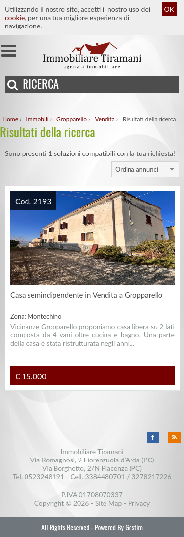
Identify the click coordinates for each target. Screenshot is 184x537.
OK (169, 9)
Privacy (139, 503)
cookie (15, 17)
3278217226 (151, 476)
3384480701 (105, 476)
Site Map (108, 503)
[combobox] (145, 169)
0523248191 (44, 476)
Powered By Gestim (119, 527)
